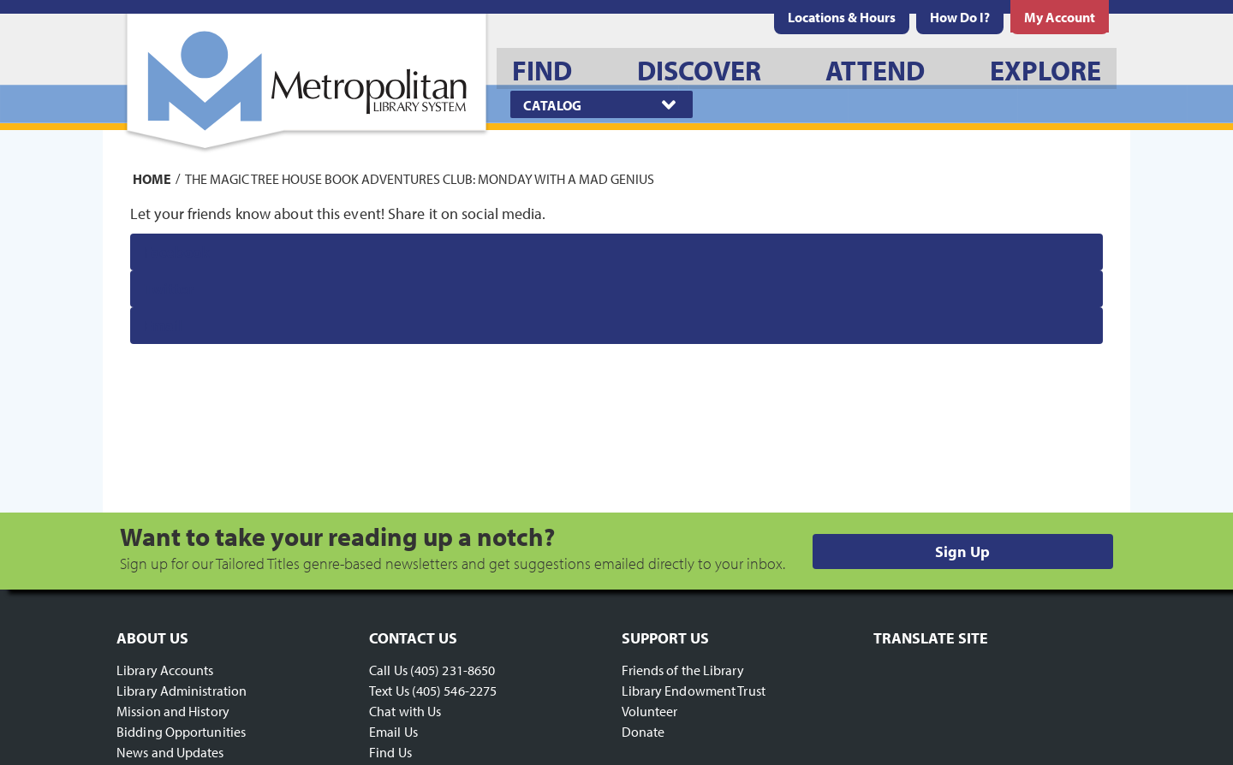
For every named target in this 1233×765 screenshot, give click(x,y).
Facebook (177, 252)
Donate (643, 731)
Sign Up (962, 551)
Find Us (390, 752)
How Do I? (960, 17)
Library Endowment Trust (693, 690)
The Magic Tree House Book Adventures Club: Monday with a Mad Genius (419, 178)
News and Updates (170, 752)
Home (152, 178)
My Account (1059, 17)
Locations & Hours (842, 17)
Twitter (169, 289)
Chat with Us (405, 711)
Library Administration (181, 690)
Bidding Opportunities (181, 731)
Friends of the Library (683, 670)
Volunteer (650, 711)
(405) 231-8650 (452, 670)
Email (163, 325)
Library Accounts (165, 670)
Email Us (393, 731)
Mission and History (172, 711)
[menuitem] (841, 17)
